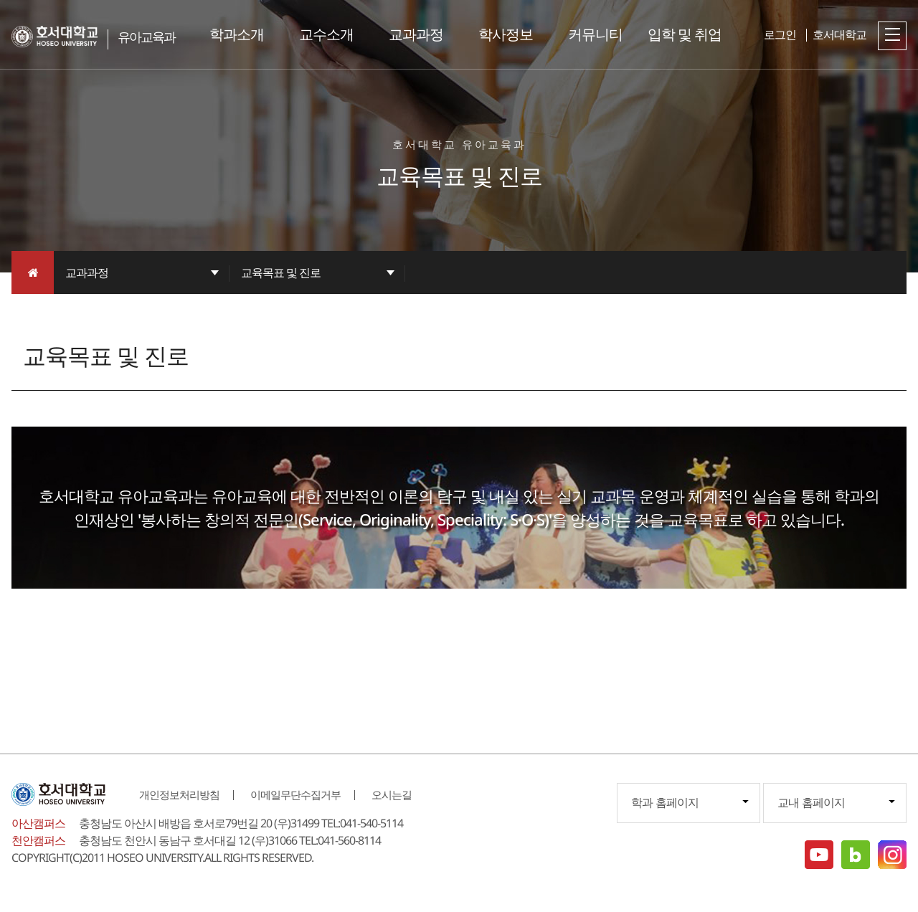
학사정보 (505, 34)
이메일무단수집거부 (295, 794)
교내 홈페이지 (811, 802)
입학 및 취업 (684, 34)
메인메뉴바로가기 (0, 0)
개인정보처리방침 (179, 794)
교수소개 (326, 34)
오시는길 (392, 794)
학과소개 (236, 34)
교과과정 (416, 34)
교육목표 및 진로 (281, 272)
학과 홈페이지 (665, 802)
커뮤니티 (595, 34)
